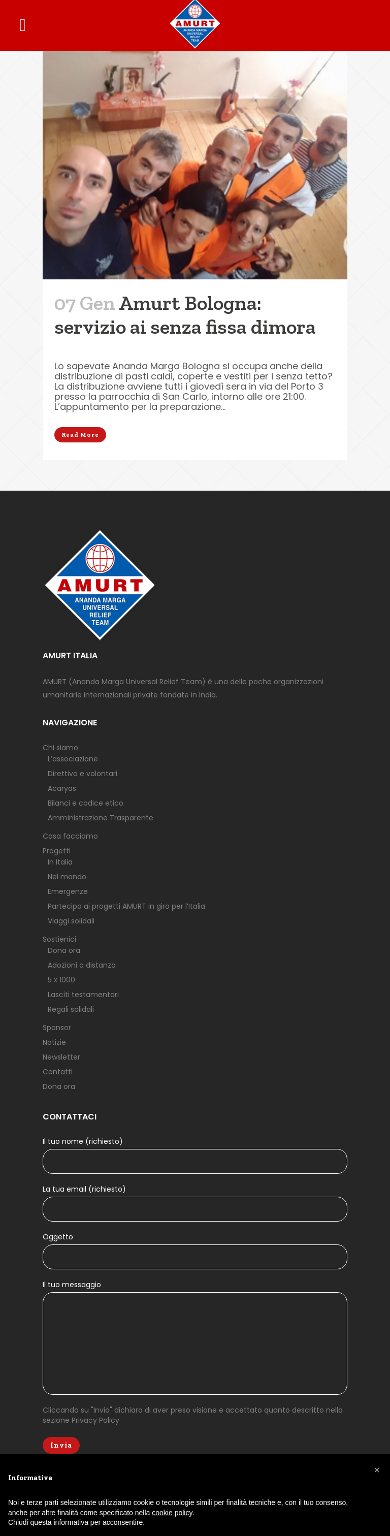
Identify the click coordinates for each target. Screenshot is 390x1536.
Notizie (54, 1042)
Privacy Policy (95, 1420)
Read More (80, 434)
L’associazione (73, 759)
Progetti (57, 851)
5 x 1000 (61, 980)
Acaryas (62, 788)
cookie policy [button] (172, 1513)
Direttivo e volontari (82, 774)
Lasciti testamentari (83, 994)
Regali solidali (71, 1009)
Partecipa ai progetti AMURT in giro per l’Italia (126, 906)
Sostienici (59, 939)
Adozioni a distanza (82, 965)
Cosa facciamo (70, 836)
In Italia (60, 862)
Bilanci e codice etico (85, 803)
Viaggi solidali (71, 921)
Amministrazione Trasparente (100, 818)
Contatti (58, 1072)
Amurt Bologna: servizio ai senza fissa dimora (185, 315)
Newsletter (61, 1057)
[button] (377, 1470)
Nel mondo (67, 877)
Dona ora (64, 950)
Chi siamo (60, 748)
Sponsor (57, 1027)
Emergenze (68, 891)
